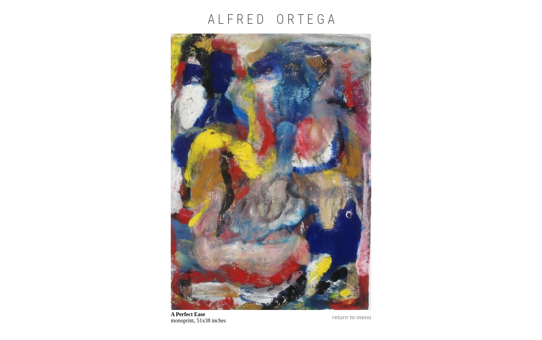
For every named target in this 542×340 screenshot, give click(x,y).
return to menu (351, 317)
